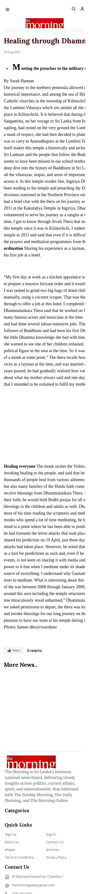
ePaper (10, 849)
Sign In (51, 834)
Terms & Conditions (19, 857)
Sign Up (10, 834)
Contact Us (55, 842)
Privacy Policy (56, 857)
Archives (52, 849)
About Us (12, 842)
